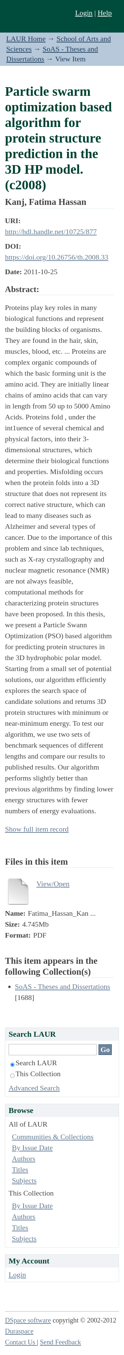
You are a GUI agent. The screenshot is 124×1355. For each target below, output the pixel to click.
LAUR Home (26, 38)
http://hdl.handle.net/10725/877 (51, 231)
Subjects (24, 1180)
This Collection (35, 1074)
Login (84, 13)
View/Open (52, 884)
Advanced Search (34, 1088)
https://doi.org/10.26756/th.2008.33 (56, 257)
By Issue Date (32, 1147)
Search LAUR (33, 1063)
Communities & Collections (53, 1137)
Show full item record (36, 829)
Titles (20, 1169)
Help (105, 13)
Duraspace (19, 1331)
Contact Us (21, 1342)
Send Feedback (60, 1342)
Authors (23, 1158)
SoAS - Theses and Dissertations (62, 986)
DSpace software (28, 1320)
